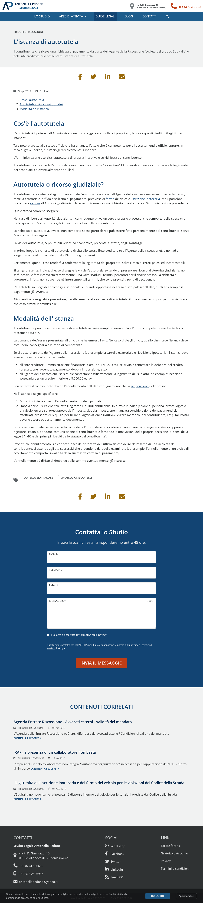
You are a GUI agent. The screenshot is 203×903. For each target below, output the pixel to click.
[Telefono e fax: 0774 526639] (41, 865)
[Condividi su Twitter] (93, 78)
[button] (167, 16)
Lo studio (42, 16)
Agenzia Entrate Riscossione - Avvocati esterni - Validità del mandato (72, 721)
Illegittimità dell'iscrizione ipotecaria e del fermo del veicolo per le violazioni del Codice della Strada (98, 782)
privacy (102, 635)
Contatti (149, 16)
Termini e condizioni (175, 868)
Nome (53, 554)
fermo (110, 199)
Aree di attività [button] (71, 16)
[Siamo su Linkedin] (114, 869)
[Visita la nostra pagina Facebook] (114, 854)
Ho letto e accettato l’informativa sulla (79, 635)
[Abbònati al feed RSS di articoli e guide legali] (114, 877)
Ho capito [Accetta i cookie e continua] (157, 896)
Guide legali (105, 16)
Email (53, 585)
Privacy (166, 861)
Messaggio (56, 601)
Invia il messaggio (101, 663)
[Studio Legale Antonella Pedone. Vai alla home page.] (23, 6)
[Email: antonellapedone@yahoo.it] (41, 881)
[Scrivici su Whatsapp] (115, 846)
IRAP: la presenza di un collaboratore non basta (54, 752)
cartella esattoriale (39, 478)
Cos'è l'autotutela (32, 100)
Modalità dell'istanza (34, 109)
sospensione (140, 386)
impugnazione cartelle (78, 478)
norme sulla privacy (127, 644)
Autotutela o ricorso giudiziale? (41, 104)
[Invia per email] (122, 78)
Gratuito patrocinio (174, 853)
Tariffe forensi (171, 845)
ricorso (35, 203)
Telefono (55, 570)
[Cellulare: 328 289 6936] (41, 873)
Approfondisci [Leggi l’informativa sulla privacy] (186, 896)
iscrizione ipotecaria (146, 199)
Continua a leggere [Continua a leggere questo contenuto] (26, 738)
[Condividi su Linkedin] (107, 78)
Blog (129, 16)
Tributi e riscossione (28, 32)
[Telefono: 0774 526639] (186, 6)
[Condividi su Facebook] (80, 78)
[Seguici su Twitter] (113, 861)
